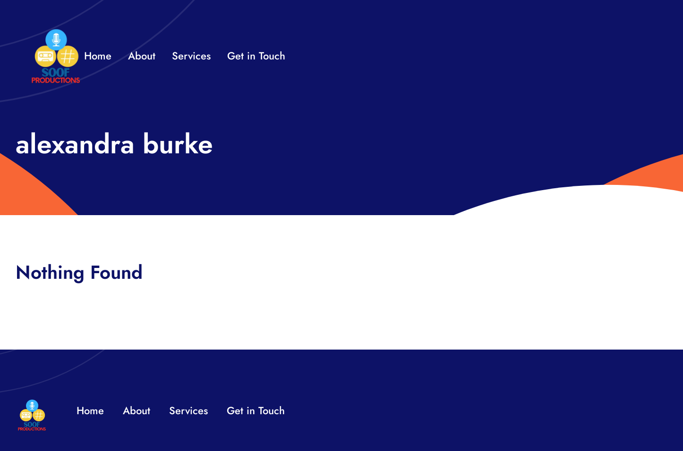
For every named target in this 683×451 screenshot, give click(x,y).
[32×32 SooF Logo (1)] (55, 32)
